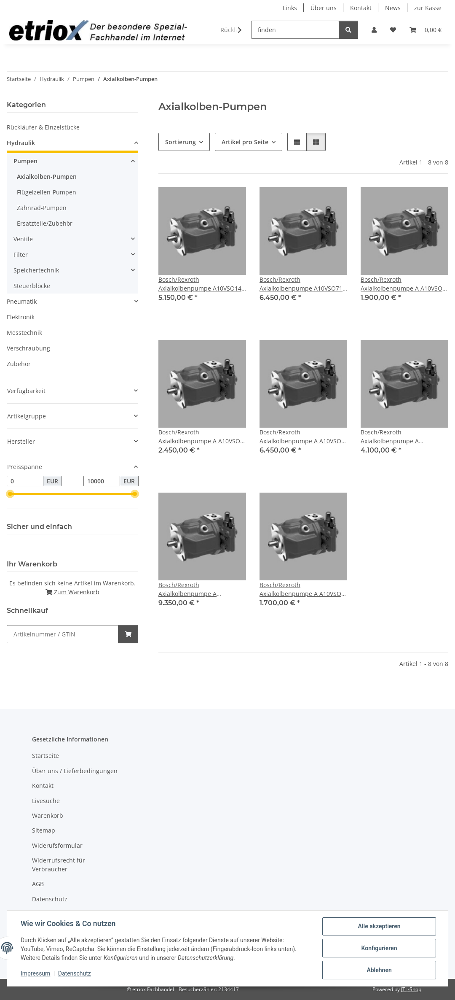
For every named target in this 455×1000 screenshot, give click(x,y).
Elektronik (21, 317)
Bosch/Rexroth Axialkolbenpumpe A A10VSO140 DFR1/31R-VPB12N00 (189, 589)
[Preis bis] (101, 481)
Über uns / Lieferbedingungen (75, 771)
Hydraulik (21, 143)
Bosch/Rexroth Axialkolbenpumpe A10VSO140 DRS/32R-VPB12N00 (201, 284)
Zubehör (19, 364)
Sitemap (43, 830)
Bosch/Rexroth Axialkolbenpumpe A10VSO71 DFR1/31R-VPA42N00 (301, 284)
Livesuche (46, 801)
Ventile (23, 239)
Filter (20, 255)
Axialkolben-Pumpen (47, 177)
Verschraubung (28, 348)
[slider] (10, 494)
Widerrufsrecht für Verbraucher (58, 864)
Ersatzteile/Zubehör (44, 223)
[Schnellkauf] (62, 634)
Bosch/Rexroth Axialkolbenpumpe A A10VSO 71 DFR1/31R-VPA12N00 (300, 436)
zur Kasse (428, 8)
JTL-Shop (411, 989)
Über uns (323, 8)
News (393, 8)
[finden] (295, 30)
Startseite (45, 756)
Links (290, 8)
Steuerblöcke (31, 286)
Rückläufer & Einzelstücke (43, 127)
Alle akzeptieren (379, 926)
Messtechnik (24, 333)
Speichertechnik (36, 270)
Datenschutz (74, 973)
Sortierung (180, 142)
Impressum (35, 973)
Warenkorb (47, 815)
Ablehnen (379, 970)
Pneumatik (22, 301)
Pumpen (25, 161)
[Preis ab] (25, 481)
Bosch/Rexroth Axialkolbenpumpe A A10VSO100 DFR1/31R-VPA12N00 (392, 436)
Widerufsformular (57, 845)
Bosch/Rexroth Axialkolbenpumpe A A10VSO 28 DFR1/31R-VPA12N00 (401, 284)
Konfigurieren (379, 948)
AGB (38, 884)
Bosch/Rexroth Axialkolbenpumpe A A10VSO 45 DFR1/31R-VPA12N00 (199, 436)
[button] (374, 29)
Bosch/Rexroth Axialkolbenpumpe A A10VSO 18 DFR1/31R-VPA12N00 (300, 589)
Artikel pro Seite (245, 142)
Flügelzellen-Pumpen (46, 192)
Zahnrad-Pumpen (42, 208)
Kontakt (361, 8)
